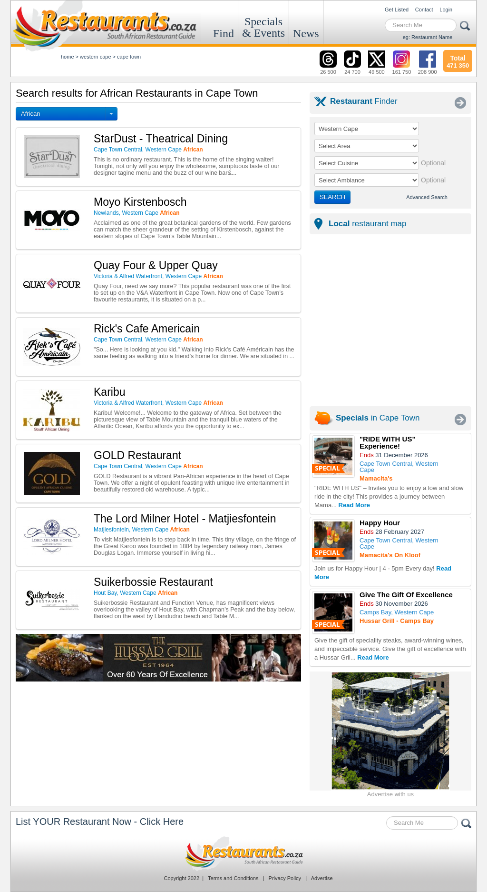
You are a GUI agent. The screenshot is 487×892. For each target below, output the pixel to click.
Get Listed (397, 9)
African (30, 113)
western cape (95, 57)
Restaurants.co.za (243, 853)
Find (223, 33)
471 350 (458, 60)
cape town (129, 57)
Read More (354, 505)
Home (67, 57)
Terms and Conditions (233, 878)
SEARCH (332, 196)
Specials (263, 27)
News (306, 33)
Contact (424, 9)
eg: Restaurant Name (428, 37)
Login (445, 9)
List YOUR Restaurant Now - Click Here (100, 821)
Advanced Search (427, 197)
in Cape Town (377, 417)
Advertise (322, 878)
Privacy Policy (285, 878)
